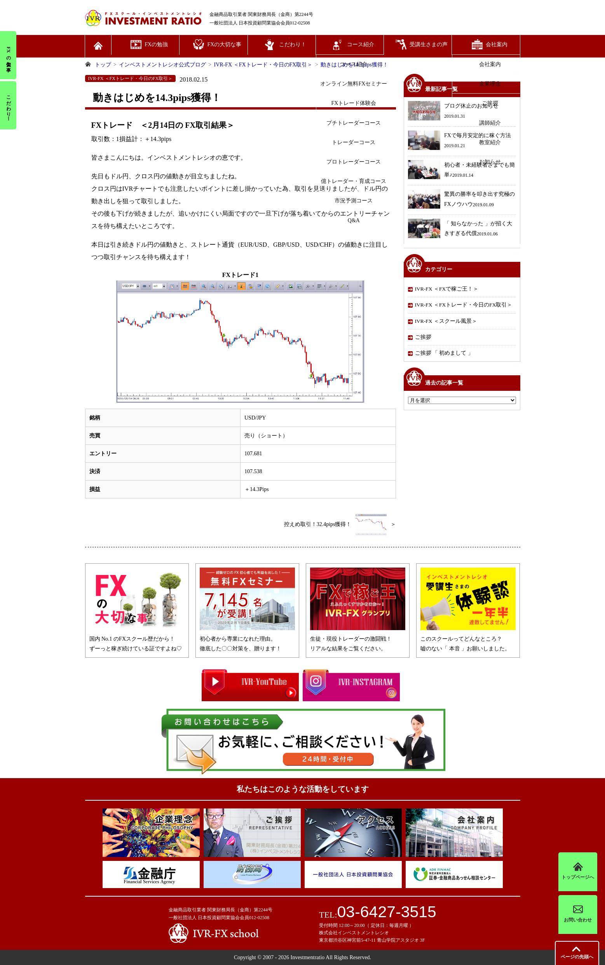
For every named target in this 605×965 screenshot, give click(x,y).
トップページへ (577, 871)
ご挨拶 (423, 337)
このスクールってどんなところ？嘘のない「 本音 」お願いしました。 (468, 638)
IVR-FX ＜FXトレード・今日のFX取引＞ (464, 305)
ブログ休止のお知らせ (453, 111)
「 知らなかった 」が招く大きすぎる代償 (460, 229)
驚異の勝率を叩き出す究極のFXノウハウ (461, 200)
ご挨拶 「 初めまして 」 (444, 353)
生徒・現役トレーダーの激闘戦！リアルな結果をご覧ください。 (357, 638)
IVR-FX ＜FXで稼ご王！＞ (447, 289)
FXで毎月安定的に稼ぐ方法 (459, 141)
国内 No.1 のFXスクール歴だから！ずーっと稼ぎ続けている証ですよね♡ (137, 638)
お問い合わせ (578, 914)
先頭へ (577, 957)
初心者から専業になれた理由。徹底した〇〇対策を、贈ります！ (247, 638)
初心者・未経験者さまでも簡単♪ (461, 170)
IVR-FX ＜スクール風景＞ (446, 321)
